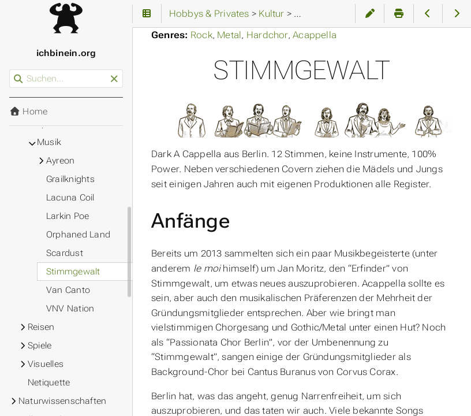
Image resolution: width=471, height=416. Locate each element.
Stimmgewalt (73, 271)
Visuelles (45, 364)
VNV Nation (70, 308)
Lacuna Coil (70, 197)
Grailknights (70, 179)
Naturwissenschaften (62, 401)
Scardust (64, 253)
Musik (49, 142)
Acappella (315, 34)
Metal (229, 34)
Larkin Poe (67, 216)
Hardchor (267, 34)
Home (28, 111)
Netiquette (49, 382)
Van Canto (68, 290)
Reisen (41, 327)
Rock (201, 34)
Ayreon (60, 160)
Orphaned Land (78, 234)
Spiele (39, 345)
